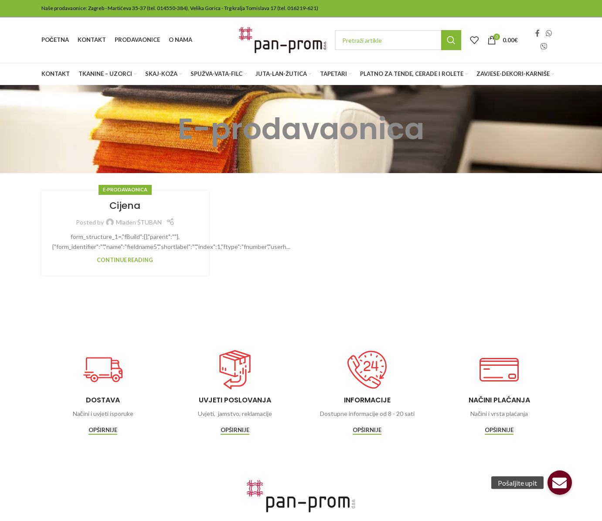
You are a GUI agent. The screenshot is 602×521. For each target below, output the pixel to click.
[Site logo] (282, 39)
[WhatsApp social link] (548, 33)
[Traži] (398, 40)
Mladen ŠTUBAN (139, 222)
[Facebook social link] (537, 33)
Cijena (124, 205)
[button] (560, 482)
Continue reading (125, 260)
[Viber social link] (543, 46)
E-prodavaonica (125, 189)
